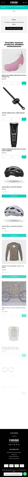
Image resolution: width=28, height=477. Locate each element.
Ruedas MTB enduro (14, 456)
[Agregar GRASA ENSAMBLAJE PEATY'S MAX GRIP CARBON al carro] (24, 163)
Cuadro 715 (14, 454)
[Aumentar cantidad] (19, 86)
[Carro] (26, 2)
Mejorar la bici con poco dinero (14, 452)
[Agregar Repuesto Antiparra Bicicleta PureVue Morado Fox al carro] (24, 86)
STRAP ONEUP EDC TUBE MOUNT (13, 118)
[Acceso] (24, 2)
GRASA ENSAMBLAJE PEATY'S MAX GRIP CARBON (14, 156)
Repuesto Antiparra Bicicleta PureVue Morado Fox (14, 79)
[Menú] (2, 2)
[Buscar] (4, 2)
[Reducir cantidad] (3, 86)
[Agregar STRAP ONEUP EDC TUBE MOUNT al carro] (24, 124)
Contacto (14, 436)
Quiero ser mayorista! (14, 458)
